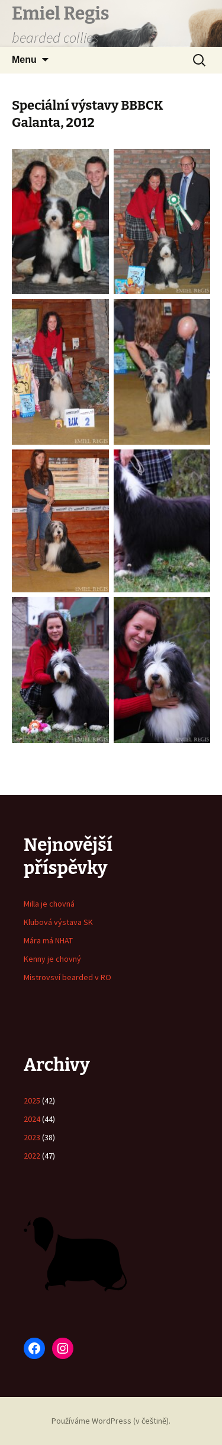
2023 (32, 1137)
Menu (24, 60)
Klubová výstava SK (58, 922)
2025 (32, 1100)
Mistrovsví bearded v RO (67, 977)
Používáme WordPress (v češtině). (111, 1420)
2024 (32, 1119)
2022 (32, 1155)
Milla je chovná (49, 903)
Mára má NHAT (48, 940)
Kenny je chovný (52, 958)
